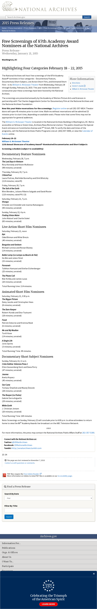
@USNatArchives (19, 442)
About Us (6, 557)
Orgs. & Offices (10, 552)
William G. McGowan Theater (83, 89)
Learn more (48, 604)
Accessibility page (65, 476)
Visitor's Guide (77, 86)
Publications (8, 548)
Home (4, 28)
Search (87, 17)
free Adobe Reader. (32, 474)
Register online (60, 108)
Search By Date (11, 493)
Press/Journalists (15, 28)
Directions (76, 83)
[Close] (94, 574)
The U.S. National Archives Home (39, 7)
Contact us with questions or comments (20, 463)
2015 (40, 28)
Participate (8, 566)
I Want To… (7, 561)
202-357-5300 (88, 432)
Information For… (11, 543)
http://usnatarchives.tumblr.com (26, 448)
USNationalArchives (23, 445)
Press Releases (30, 28)
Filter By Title (10, 505)
